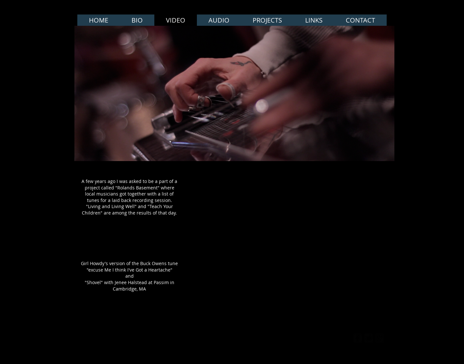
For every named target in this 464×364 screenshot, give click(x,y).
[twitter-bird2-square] (368, 338)
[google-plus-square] (379, 338)
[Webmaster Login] (323, 338)
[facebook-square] (357, 338)
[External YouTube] (229, 201)
